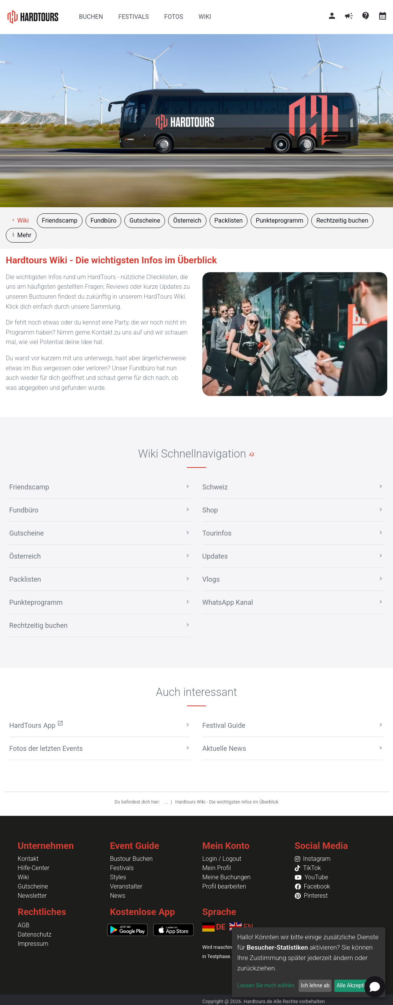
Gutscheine (144, 220)
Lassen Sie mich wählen (265, 985)
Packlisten (229, 220)
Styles (118, 877)
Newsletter (32, 895)
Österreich (187, 220)
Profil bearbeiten (224, 886)
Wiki (20, 220)
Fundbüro (104, 220)
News (117, 895)
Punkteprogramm (279, 220)
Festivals (122, 868)
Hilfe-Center (34, 868)
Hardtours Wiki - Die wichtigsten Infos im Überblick (226, 802)
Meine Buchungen (226, 877)
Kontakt (28, 858)
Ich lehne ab (315, 985)
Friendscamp (60, 220)
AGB (24, 925)
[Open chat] (374, 986)
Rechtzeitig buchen (342, 220)
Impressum (33, 943)
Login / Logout (221, 858)
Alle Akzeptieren (356, 985)
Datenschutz (34, 934)
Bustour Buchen (131, 858)
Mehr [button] (21, 235)
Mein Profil (216, 868)
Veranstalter (126, 886)
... (166, 802)
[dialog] (308, 962)
